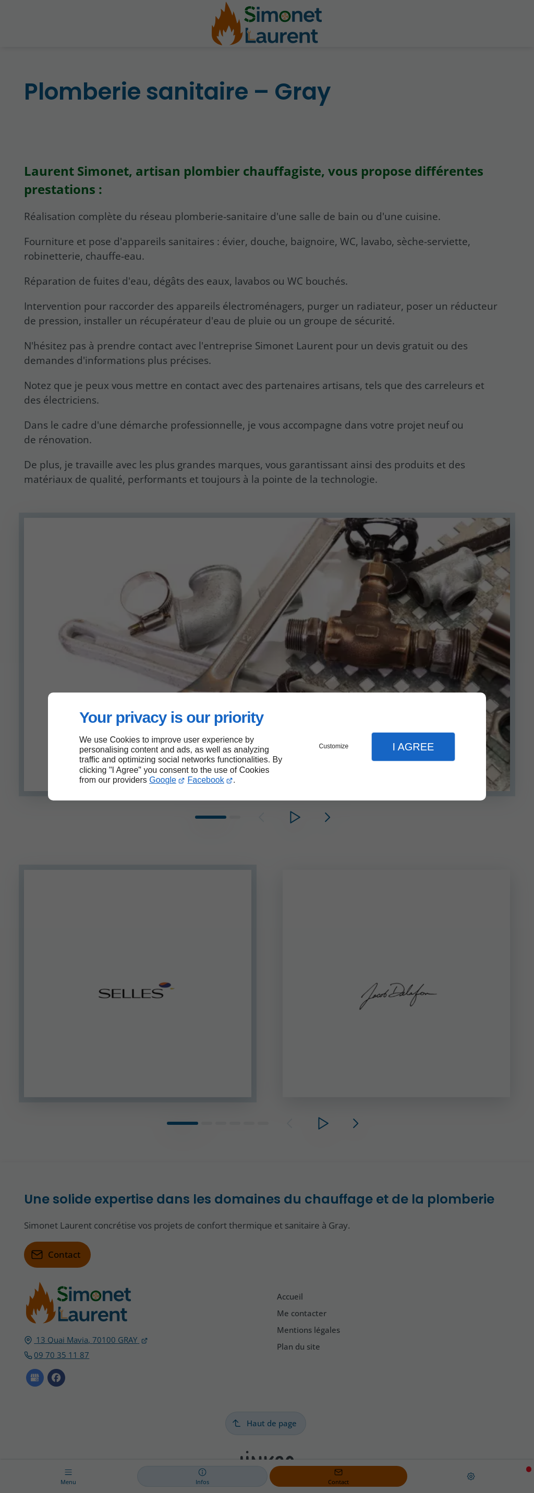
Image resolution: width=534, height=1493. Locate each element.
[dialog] (267, 746)
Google (162, 779)
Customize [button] (334, 746)
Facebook (206, 779)
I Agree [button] (413, 746)
